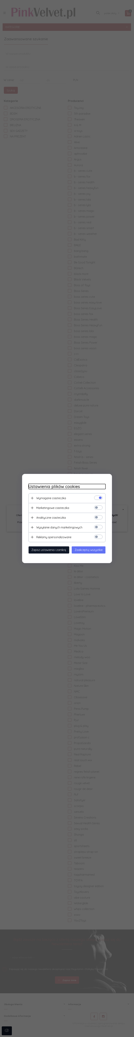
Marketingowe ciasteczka (51, 507)
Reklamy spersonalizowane (52, 537)
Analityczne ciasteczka (49, 517)
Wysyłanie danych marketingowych (58, 527)
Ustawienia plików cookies (52, 486)
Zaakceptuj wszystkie (90, 549)
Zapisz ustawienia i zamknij (47, 549)
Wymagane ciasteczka (49, 498)
